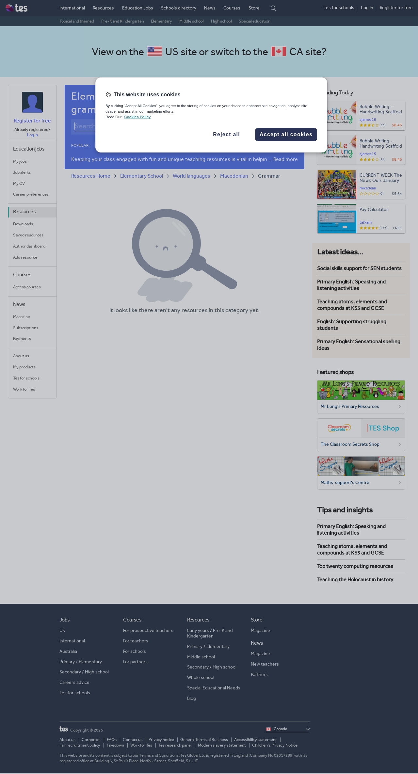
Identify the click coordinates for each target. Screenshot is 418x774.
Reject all (226, 134)
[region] (211, 115)
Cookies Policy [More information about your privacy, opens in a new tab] (137, 117)
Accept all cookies (286, 134)
